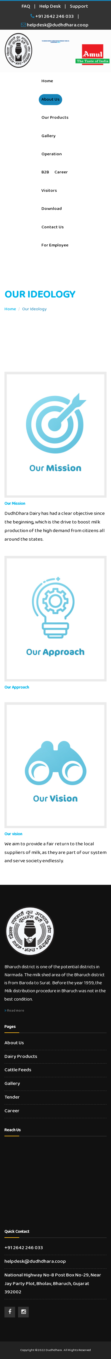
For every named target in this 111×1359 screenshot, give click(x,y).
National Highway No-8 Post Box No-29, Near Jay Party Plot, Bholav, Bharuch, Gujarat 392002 (52, 1283)
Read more (14, 1010)
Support (79, 6)
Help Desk (50, 6)
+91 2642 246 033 (52, 16)
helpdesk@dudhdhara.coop (55, 25)
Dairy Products (20, 1057)
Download (51, 208)
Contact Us (52, 227)
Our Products (54, 117)
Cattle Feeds (17, 1070)
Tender (12, 1097)
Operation (51, 154)
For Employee (54, 245)
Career (61, 172)
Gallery (48, 136)
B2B (45, 172)
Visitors (49, 190)
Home (47, 81)
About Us (50, 99)
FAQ (26, 6)
